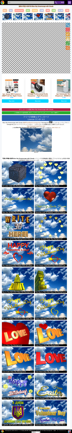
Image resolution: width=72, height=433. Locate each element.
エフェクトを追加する (47, 160)
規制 (55, 430)
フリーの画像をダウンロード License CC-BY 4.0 (36, 118)
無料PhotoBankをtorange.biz (31, 123)
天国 (41, 10)
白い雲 (61, 10)
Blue (4, 10)
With (27, 10)
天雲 (67, 10)
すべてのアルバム (61, 430)
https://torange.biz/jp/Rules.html (36, 126)
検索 (62, 2)
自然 (53, 10)
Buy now (12, 101)
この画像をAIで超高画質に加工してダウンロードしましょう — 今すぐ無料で (36, 113)
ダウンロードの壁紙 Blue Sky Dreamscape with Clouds (36, 109)
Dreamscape (19, 10)
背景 (47, 10)
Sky (11, 10)
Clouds (35, 10)
